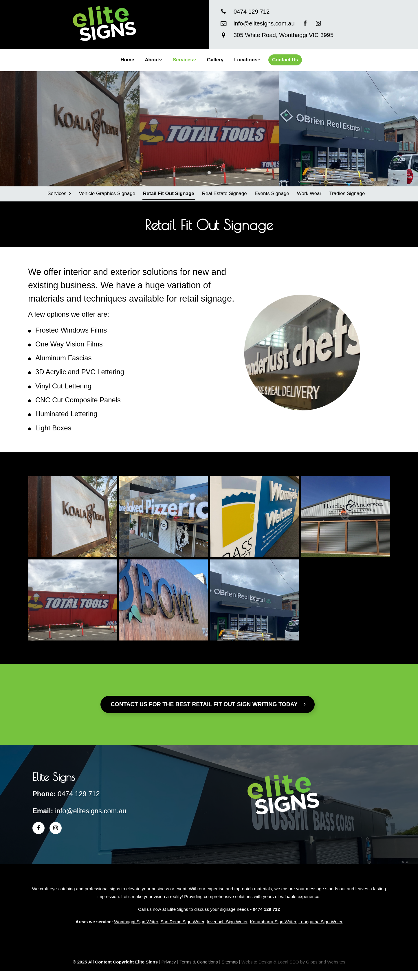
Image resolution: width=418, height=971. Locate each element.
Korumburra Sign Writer (273, 921)
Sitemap (229, 961)
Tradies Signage (346, 193)
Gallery (215, 60)
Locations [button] (247, 60)
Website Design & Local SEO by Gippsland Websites (293, 961)
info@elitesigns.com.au (264, 23)
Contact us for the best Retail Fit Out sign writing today (208, 704)
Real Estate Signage (224, 193)
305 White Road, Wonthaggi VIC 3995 (283, 35)
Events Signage (271, 193)
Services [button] (184, 60)
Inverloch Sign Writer (227, 921)
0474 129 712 (252, 11)
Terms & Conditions (198, 961)
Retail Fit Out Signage (168, 193)
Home (127, 60)
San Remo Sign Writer (182, 921)
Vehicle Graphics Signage (107, 193)
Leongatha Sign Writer (320, 921)
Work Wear (309, 193)
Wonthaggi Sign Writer (136, 921)
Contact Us (285, 60)
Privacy (168, 961)
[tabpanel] (70, 128)
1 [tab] (209, 173)
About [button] (153, 60)
